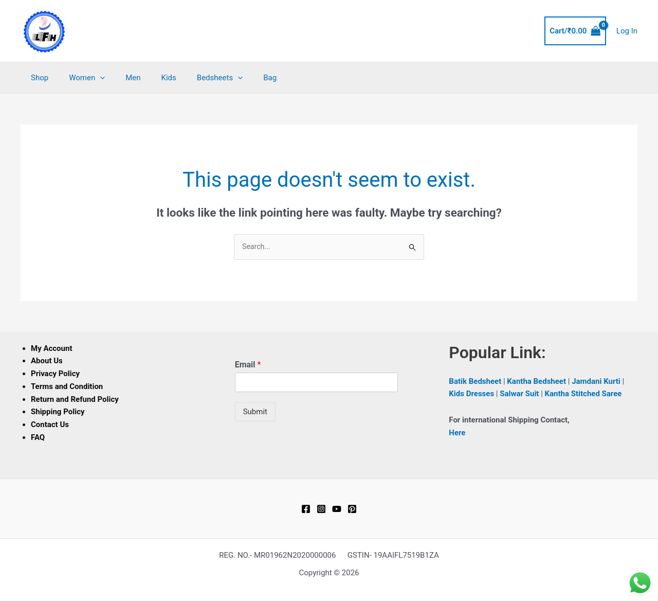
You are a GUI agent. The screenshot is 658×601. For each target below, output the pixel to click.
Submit (255, 412)
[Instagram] (321, 509)
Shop (37, 77)
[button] (92, 77)
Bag (241, 77)
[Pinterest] (352, 509)
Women (79, 77)
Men (120, 77)
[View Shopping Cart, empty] (575, 31)
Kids (150, 77)
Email (248, 365)
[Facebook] (305, 509)
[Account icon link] (626, 31)
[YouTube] (336, 509)
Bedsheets (197, 77)
